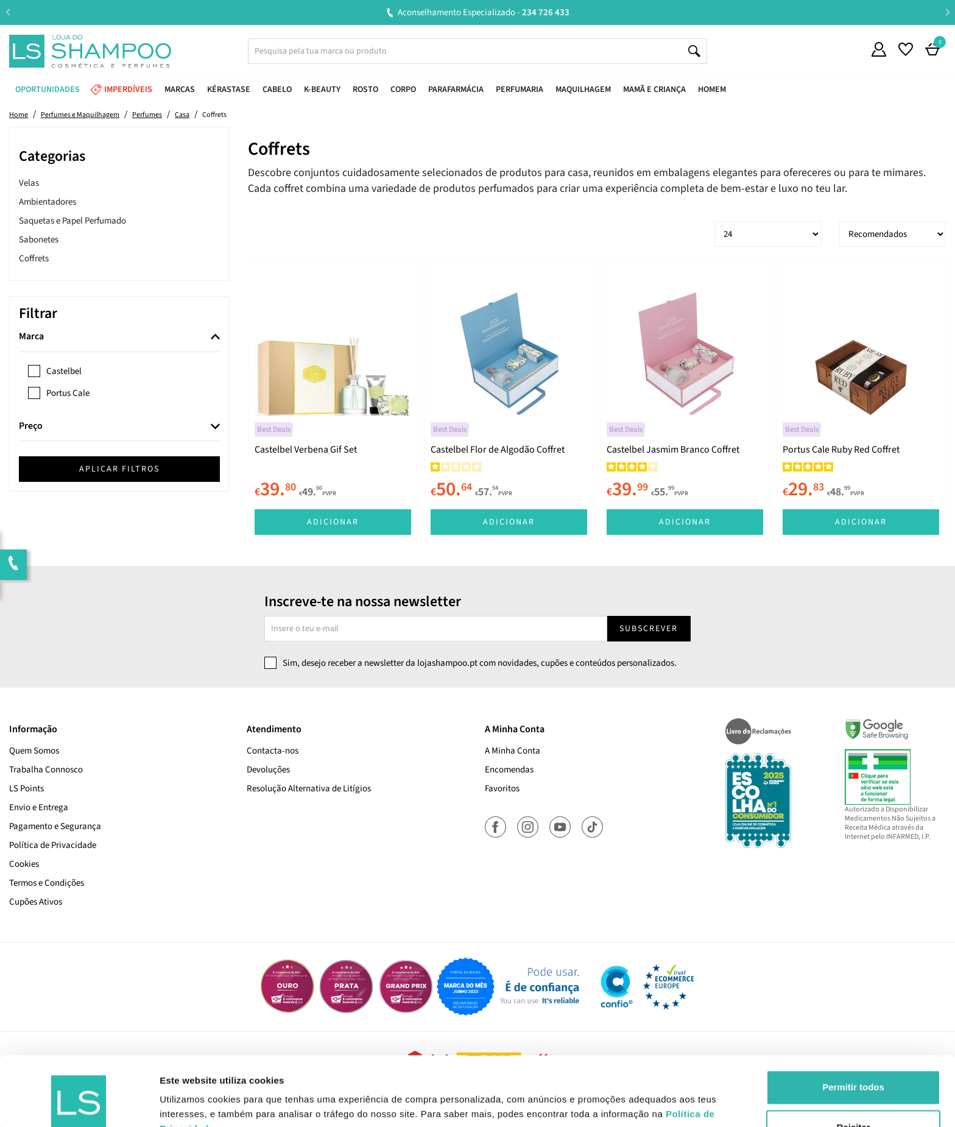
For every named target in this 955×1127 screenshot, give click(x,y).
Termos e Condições (46, 883)
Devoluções (268, 769)
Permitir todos (853, 1028)
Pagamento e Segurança (55, 826)
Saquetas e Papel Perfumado (72, 220)
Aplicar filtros (119, 469)
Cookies (24, 864)
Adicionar (333, 522)
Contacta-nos (272, 750)
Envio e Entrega (38, 807)
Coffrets (34, 258)
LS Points (26, 788)
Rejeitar (853, 1067)
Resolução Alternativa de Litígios (309, 788)
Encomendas (509, 769)
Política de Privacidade (52, 845)
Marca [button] (31, 336)
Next (947, 11)
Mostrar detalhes (197, 1103)
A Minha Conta (512, 750)
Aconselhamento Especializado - (706, 12)
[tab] (119, 337)
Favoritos (502, 788)
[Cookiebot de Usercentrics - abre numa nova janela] (79, 1103)
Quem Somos (34, 750)
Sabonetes (38, 239)
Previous (7, 11)
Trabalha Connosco (46, 769)
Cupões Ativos (35, 902)
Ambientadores (47, 202)
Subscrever (648, 629)
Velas (29, 183)
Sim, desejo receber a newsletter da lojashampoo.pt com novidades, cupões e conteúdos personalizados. (480, 663)
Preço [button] (31, 426)
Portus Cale (68, 393)
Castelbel (64, 371)
